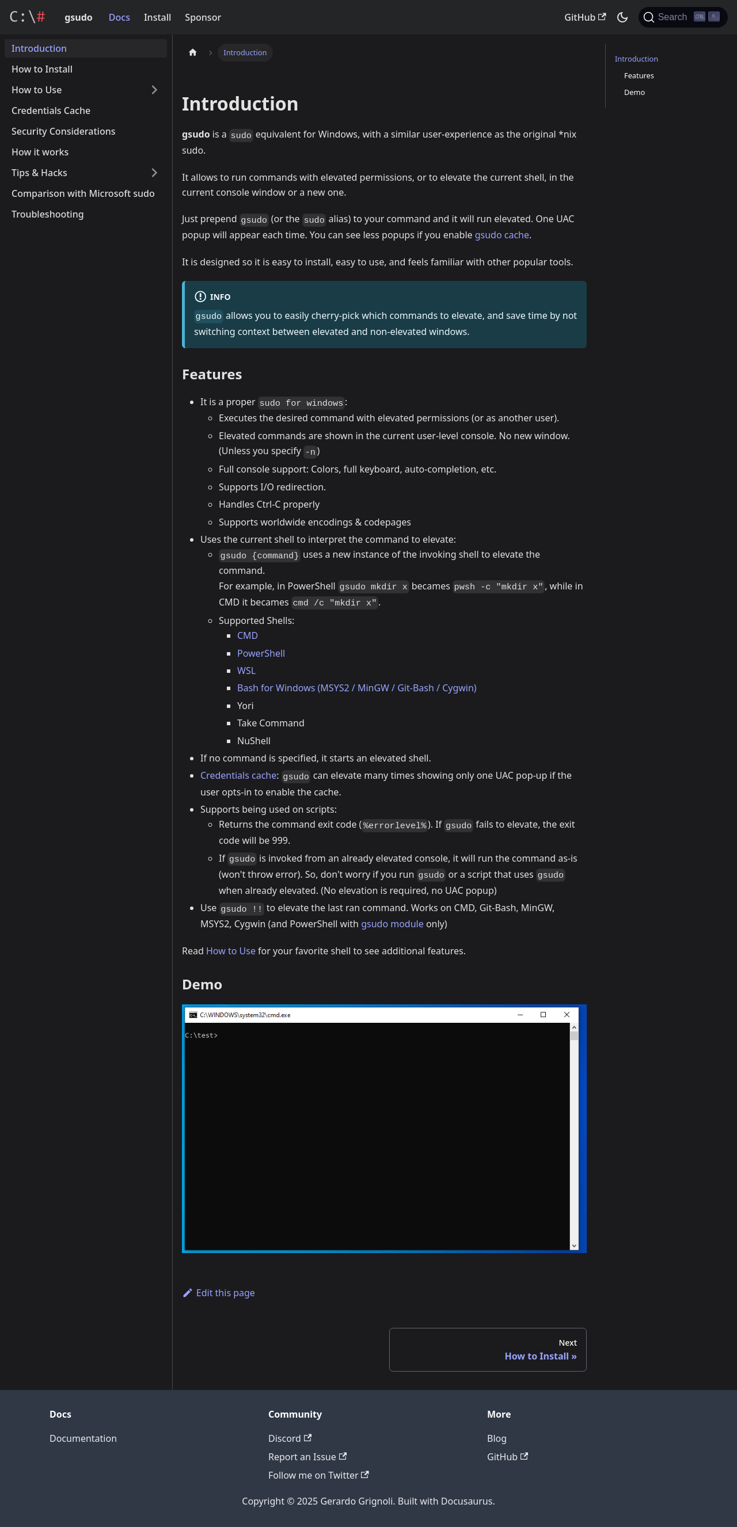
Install (157, 17)
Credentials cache (238, 775)
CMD (247, 635)
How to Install (42, 69)
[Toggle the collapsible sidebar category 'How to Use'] (154, 90)
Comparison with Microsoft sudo (83, 193)
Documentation (83, 1438)
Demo (634, 92)
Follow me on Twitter (318, 1475)
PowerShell (261, 653)
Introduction (39, 48)
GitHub (585, 17)
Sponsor (203, 17)
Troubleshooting (48, 214)
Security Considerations (64, 131)
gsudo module (392, 923)
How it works (40, 152)
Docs (119, 17)
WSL (246, 670)
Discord (289, 1438)
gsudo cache (502, 235)
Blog (497, 1438)
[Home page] (193, 53)
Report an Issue (307, 1456)
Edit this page (218, 1292)
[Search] (683, 17)
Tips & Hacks (39, 172)
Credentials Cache (51, 110)
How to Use (37, 89)
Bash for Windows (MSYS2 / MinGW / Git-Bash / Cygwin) (357, 687)
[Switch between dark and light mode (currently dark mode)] (622, 17)
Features (639, 75)
